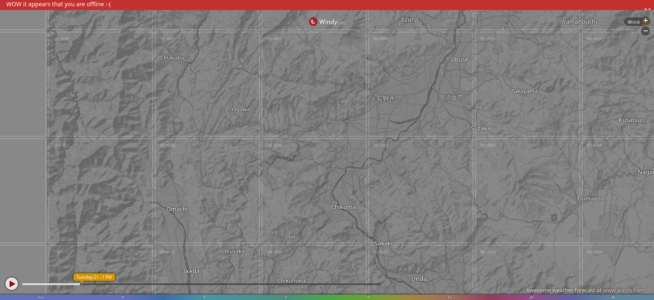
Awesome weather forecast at (585, 290)
